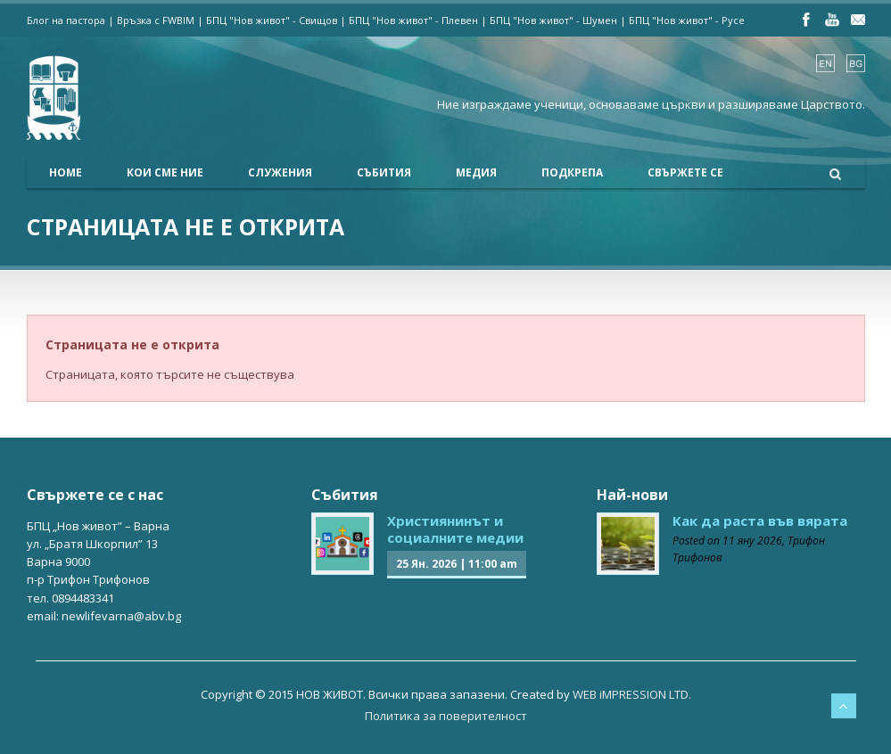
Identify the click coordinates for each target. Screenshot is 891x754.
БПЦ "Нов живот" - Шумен (553, 20)
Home (65, 172)
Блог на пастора (66, 20)
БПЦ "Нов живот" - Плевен (413, 20)
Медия (476, 172)
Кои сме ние (165, 172)
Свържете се (685, 172)
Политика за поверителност (446, 716)
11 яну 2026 (752, 540)
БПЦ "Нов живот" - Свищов (271, 20)
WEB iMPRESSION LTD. (632, 694)
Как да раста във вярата (759, 520)
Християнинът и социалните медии (455, 529)
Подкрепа (572, 172)
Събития (384, 172)
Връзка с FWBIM (155, 20)
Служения (280, 172)
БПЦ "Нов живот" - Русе (687, 20)
